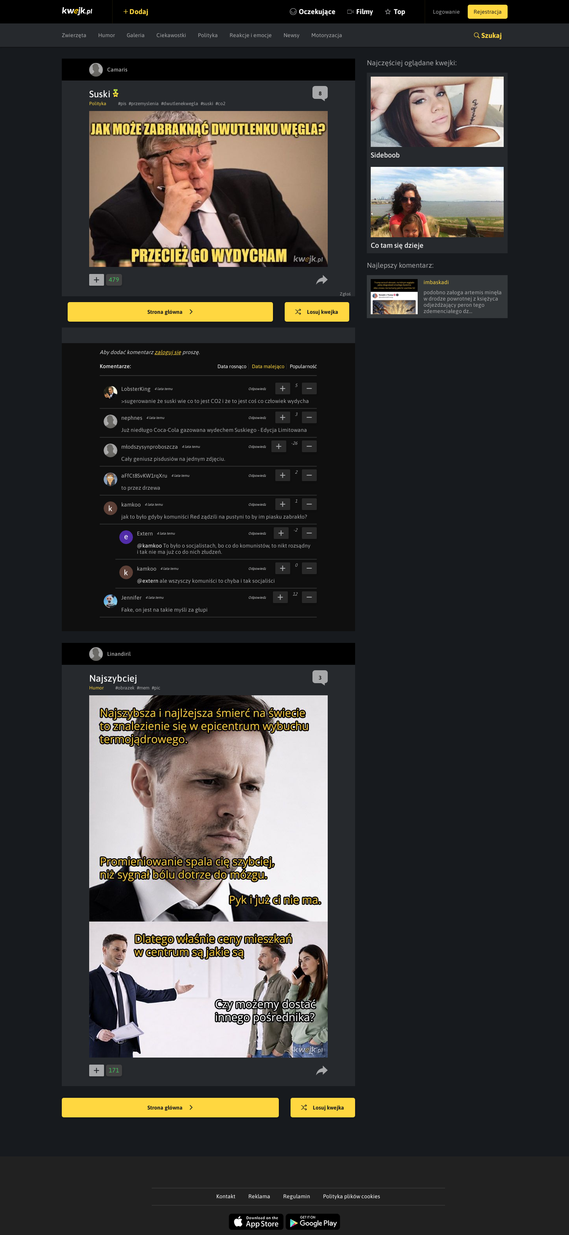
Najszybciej (113, 678)
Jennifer (131, 597)
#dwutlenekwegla (179, 103)
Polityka (208, 35)
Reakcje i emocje (251, 35)
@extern (147, 581)
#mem (143, 688)
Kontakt (225, 1196)
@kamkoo (149, 545)
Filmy (364, 11)
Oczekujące (317, 11)
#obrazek (125, 688)
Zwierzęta (74, 35)
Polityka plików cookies (351, 1196)
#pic (156, 688)
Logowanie (446, 12)
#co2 (220, 103)
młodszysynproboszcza (149, 447)
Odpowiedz (257, 389)
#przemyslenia (144, 103)
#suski (207, 103)
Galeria (136, 35)
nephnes (131, 418)
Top (399, 11)
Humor (106, 35)
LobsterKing (136, 389)
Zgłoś (345, 294)
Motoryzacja (326, 35)
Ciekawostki (171, 35)
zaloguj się (167, 352)
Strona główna (170, 312)
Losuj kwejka (316, 312)
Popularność (303, 366)
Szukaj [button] (491, 35)
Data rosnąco (231, 366)
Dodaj (138, 11)
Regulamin (296, 1196)
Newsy (292, 35)
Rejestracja (488, 12)
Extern (145, 533)
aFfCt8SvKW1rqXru (144, 476)
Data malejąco (268, 366)
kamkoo (131, 504)
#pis (122, 103)
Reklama (259, 1196)
